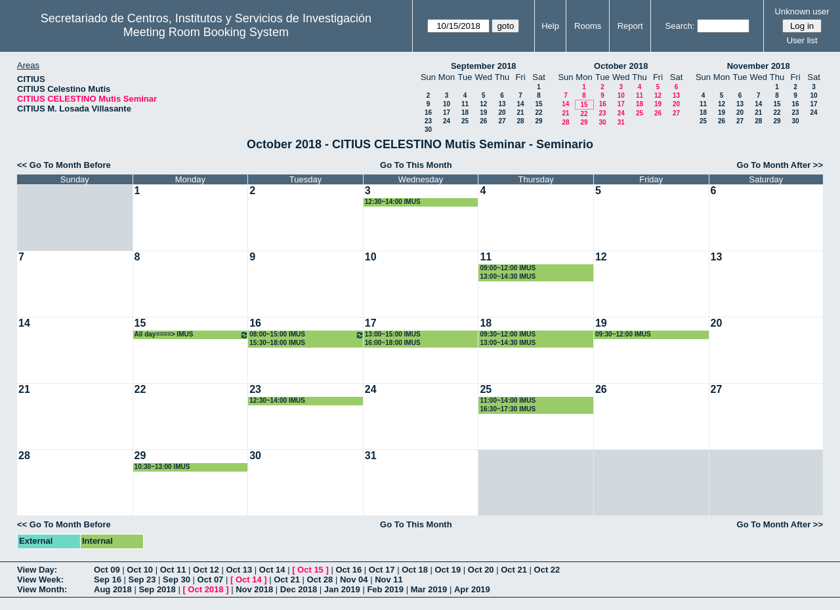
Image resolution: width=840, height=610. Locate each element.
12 (483, 104)
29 (538, 121)
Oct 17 (382, 570)
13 (501, 104)
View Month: (42, 589)
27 (501, 121)
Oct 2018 (205, 589)
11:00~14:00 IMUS (508, 400)
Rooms (587, 26)
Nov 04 (354, 579)
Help (550, 26)
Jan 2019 (342, 589)
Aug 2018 (113, 589)
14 (520, 104)
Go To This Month (416, 165)
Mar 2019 (429, 589)
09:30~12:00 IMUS (508, 334)
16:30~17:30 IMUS (508, 409)
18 (465, 112)
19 (483, 112)
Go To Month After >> (780, 165)
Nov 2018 (254, 589)
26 (483, 121)
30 (428, 129)
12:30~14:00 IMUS (393, 201)
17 (446, 112)
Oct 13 (239, 570)
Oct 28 (320, 579)
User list (802, 40)
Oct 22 (547, 570)
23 (428, 121)
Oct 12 (206, 570)
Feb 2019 (385, 589)
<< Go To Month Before (64, 165)
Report (630, 26)
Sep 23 (142, 579)
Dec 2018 (298, 589)
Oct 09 (107, 570)
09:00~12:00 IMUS (508, 268)
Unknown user (802, 11)
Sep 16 (107, 579)
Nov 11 (389, 579)
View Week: (40, 579)
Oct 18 (415, 570)
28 (520, 121)
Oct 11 (173, 570)
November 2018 (758, 66)
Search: (680, 26)
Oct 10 (140, 570)
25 (465, 121)
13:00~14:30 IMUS (508, 276)
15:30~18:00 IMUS (277, 342)
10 (446, 104)
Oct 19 (448, 570)
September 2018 (483, 66)
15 (538, 104)
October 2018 (621, 66)
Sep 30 (176, 579)
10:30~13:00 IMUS (162, 466)
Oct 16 (348, 570)
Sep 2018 (156, 589)
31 (621, 122)
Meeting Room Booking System (206, 32)
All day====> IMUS (192, 335)
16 (428, 112)
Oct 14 (272, 570)
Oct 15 (310, 570)
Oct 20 (481, 570)
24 (446, 121)
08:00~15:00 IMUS (306, 335)
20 (501, 112)
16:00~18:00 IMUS (393, 342)
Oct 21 (514, 570)
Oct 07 (211, 579)
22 (538, 112)
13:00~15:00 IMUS (393, 334)
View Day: (37, 570)
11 (465, 104)
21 (520, 112)
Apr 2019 (472, 589)
